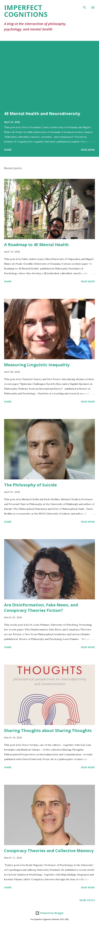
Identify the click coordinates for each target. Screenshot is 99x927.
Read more (88, 149)
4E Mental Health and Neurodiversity (42, 113)
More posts (87, 900)
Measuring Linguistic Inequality (37, 364)
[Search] (85, 6)
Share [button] (8, 149)
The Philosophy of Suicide (30, 485)
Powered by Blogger (49, 913)
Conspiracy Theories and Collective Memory (49, 850)
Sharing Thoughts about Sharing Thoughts (48, 730)
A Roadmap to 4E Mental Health (36, 244)
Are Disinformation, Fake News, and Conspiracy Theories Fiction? (41, 607)
